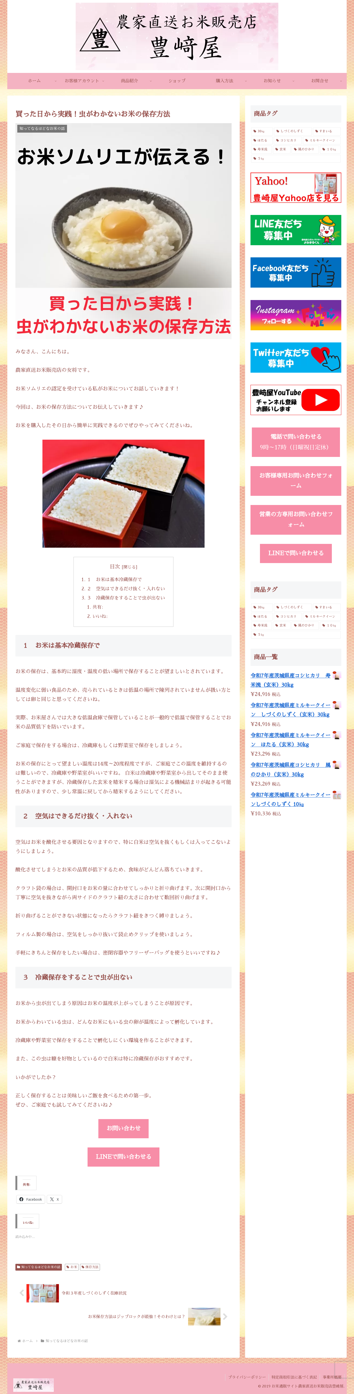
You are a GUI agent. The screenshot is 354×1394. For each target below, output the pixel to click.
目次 (115, 566)
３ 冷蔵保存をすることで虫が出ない (126, 598)
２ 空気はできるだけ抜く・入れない (126, 589)
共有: (97, 607)
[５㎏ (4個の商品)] (296, 159)
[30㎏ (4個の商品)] (262, 131)
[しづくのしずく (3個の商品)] (293, 131)
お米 (71, 1267)
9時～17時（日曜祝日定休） (296, 442)
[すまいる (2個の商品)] (327, 131)
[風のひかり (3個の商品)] (305, 150)
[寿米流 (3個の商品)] (261, 150)
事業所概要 (332, 1377)
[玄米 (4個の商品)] (281, 150)
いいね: (100, 616)
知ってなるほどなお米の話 (38, 1267)
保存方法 (90, 1267)
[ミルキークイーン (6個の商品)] (322, 141)
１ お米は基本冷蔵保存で (114, 579)
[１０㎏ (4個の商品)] (330, 150)
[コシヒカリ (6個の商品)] (288, 141)
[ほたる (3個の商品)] (262, 141)
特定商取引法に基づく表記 (294, 1377)
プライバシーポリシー (247, 1377)
